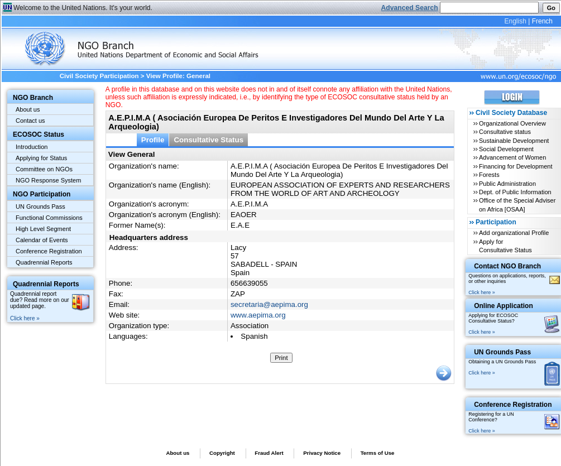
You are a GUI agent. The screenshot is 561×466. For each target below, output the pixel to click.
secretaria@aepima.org (269, 304)
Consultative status (505, 131)
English (515, 21)
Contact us (30, 120)
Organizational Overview (512, 123)
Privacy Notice (322, 453)
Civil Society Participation (99, 76)
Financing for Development (515, 166)
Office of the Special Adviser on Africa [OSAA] (517, 204)
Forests (489, 174)
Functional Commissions (49, 217)
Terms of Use (378, 453)
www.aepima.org (258, 315)
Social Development (506, 149)
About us (28, 109)
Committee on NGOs (44, 169)
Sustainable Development (514, 140)
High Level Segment (43, 228)
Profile (153, 140)
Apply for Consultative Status (505, 245)
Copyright (222, 453)
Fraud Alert (269, 453)
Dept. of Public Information (515, 192)
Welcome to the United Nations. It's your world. (82, 8)
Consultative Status (208, 140)
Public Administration (507, 183)
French (542, 21)
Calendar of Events (42, 240)
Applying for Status (41, 158)
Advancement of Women (512, 157)
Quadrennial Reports (44, 262)
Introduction (31, 146)
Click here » (25, 318)
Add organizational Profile (514, 232)
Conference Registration (49, 251)
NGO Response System (48, 180)
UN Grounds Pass (40, 206)
